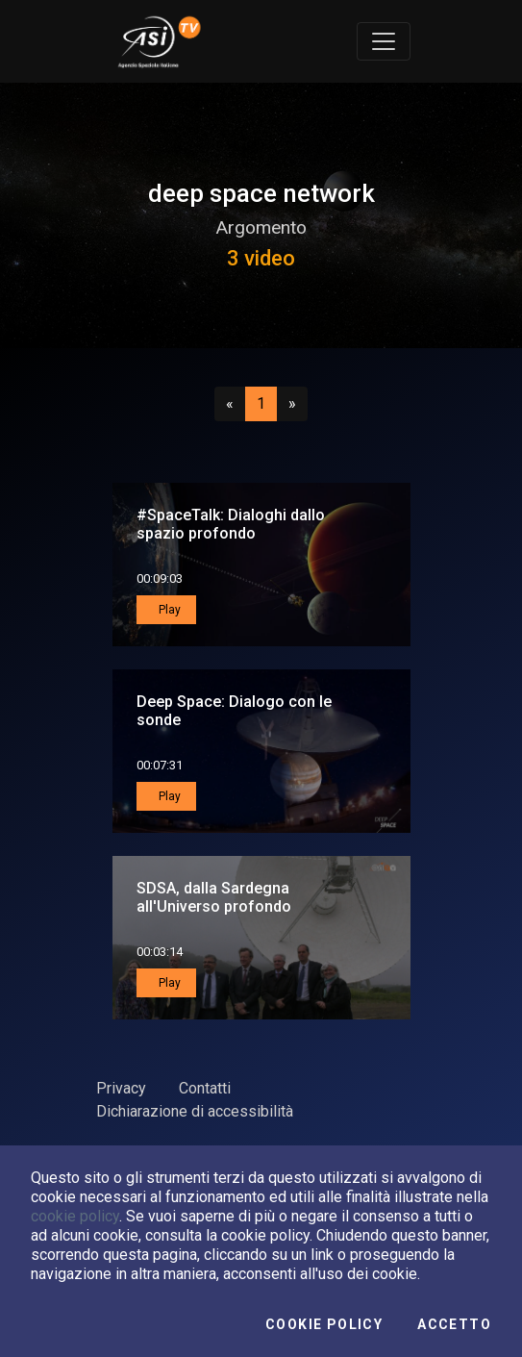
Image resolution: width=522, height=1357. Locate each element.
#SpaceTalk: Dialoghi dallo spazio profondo (231, 524)
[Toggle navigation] (383, 41)
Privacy (121, 1088)
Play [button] (168, 609)
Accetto (454, 1324)
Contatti (205, 1088)
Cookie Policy (324, 1324)
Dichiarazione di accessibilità (194, 1111)
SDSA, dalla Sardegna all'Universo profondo (214, 897)
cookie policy (75, 1216)
